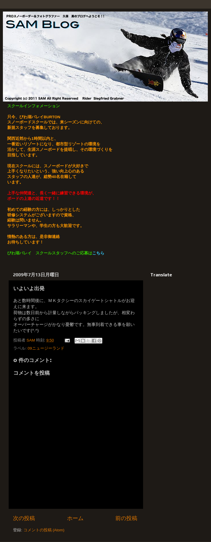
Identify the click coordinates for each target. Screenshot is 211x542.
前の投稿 (126, 518)
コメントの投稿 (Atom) (43, 530)
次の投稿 (24, 518)
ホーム (75, 518)
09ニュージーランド (46, 348)
